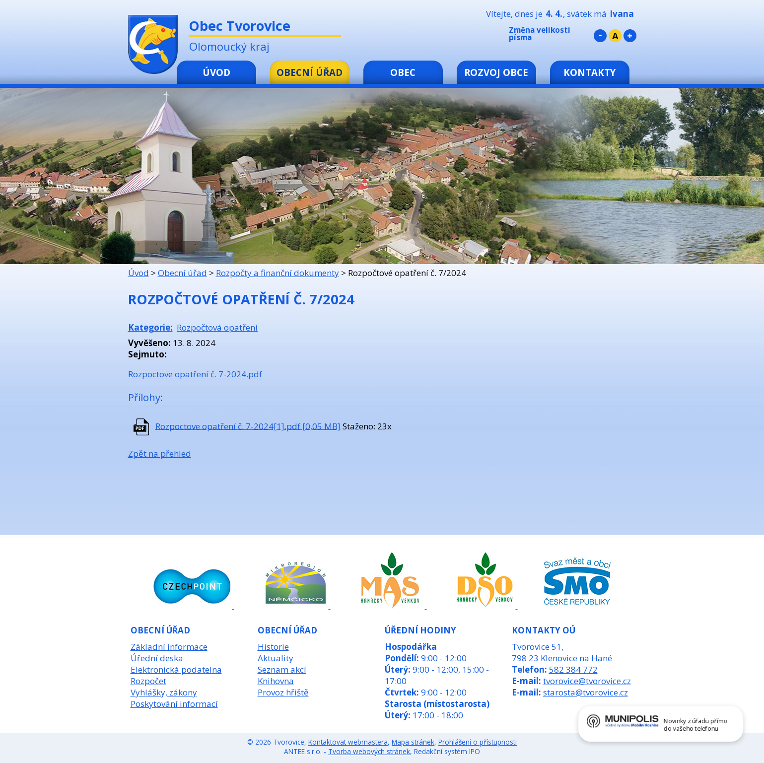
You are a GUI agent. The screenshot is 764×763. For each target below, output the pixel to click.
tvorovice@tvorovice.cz (587, 681)
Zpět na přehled (159, 453)
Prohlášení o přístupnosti (477, 742)
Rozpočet (148, 681)
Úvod (216, 72)
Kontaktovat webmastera (348, 742)
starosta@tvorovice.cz (585, 692)
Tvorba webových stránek (369, 751)
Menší (600, 35)
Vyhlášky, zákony (164, 692)
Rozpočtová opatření (217, 327)
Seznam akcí (282, 669)
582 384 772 (573, 669)
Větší (630, 35)
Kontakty (589, 72)
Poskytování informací (174, 703)
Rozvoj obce (496, 72)
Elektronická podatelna (176, 669)
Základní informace (169, 646)
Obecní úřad (310, 72)
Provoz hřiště (283, 692)
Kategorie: (150, 327)
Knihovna (276, 681)
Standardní (615, 35)
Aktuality (275, 658)
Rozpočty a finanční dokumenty (277, 272)
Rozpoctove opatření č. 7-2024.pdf (195, 374)
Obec (403, 72)
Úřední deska (157, 658)
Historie (273, 646)
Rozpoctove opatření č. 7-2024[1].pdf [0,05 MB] (248, 425)
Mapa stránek (413, 742)
